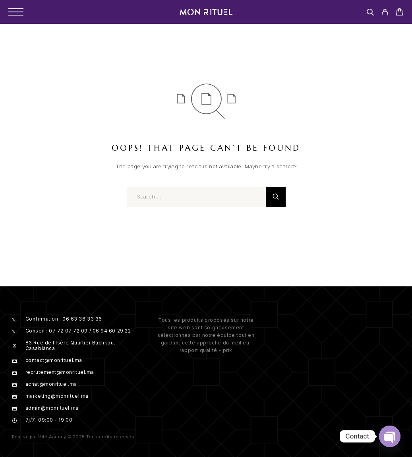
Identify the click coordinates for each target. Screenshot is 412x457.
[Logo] (206, 12)
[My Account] (385, 13)
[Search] (370, 13)
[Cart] (399, 13)
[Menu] (16, 12)
